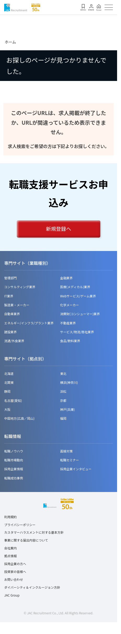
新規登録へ (58, 228)
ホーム (10, 42)
